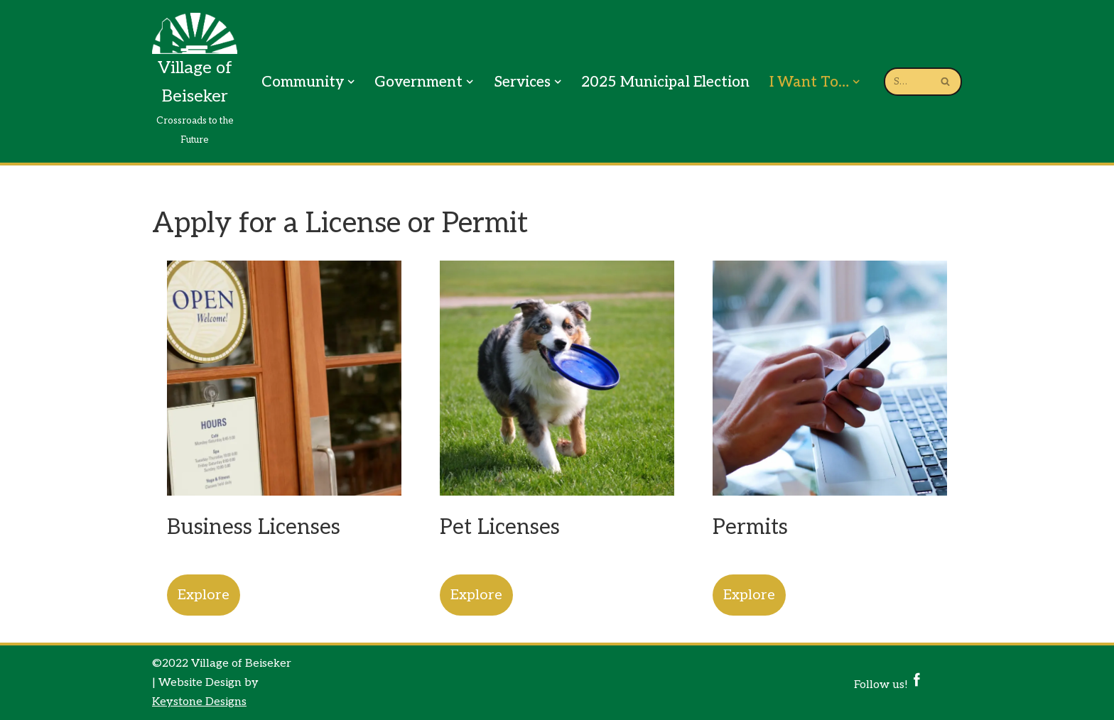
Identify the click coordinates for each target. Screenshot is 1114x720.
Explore (203, 595)
